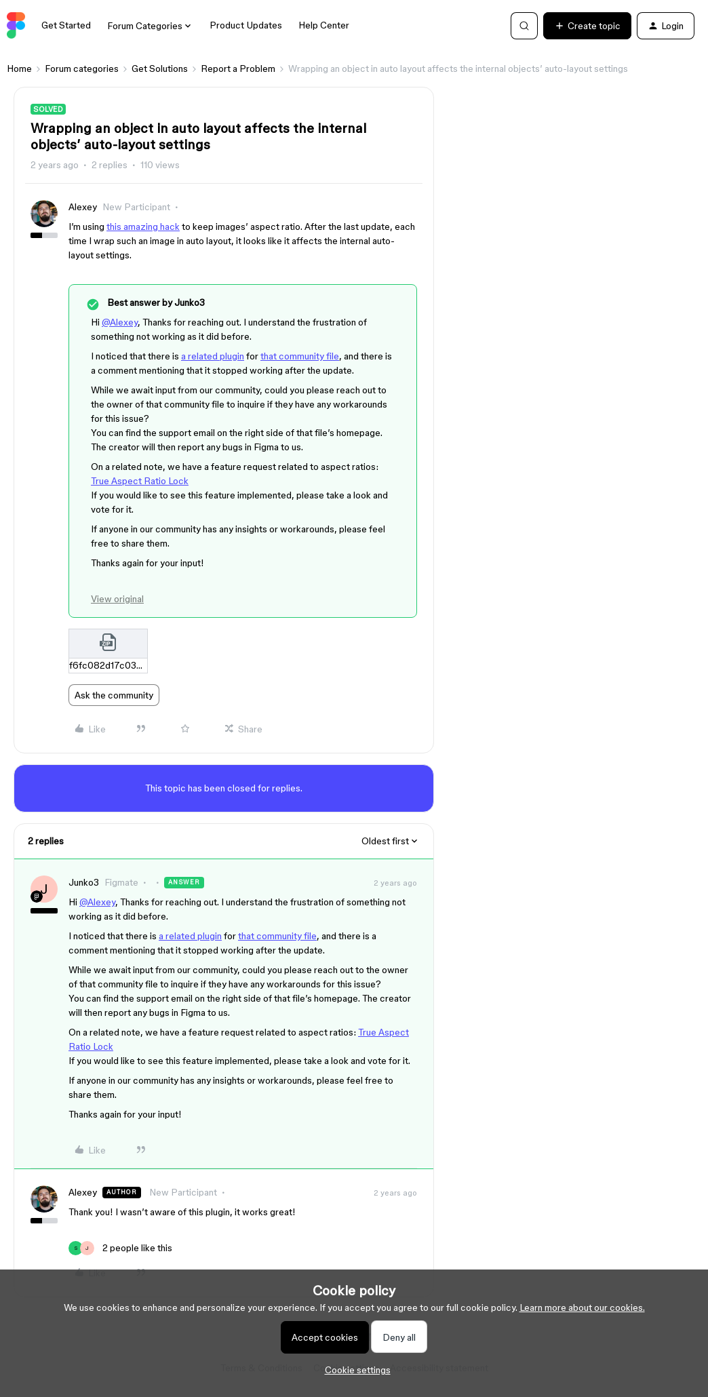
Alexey (82, 206)
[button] (587, 25)
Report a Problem (238, 68)
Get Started (66, 25)
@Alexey (120, 322)
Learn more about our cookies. (582, 1307)
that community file (299, 356)
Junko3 (83, 882)
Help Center (323, 25)
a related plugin (212, 356)
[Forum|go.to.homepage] (16, 25)
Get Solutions (160, 68)
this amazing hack (143, 226)
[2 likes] (120, 1248)
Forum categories (82, 68)
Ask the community (114, 695)
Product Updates (246, 25)
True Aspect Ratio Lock (140, 480)
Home (19, 68)
